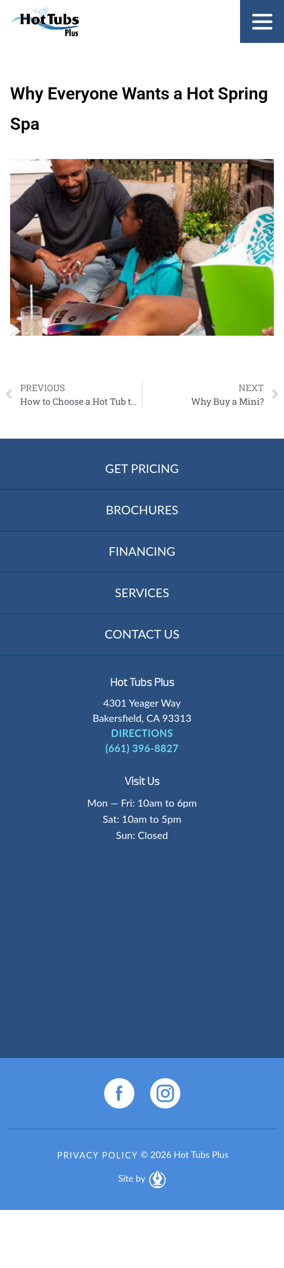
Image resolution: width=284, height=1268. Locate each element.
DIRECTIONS (142, 733)
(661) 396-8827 (142, 748)
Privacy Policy (97, 1155)
